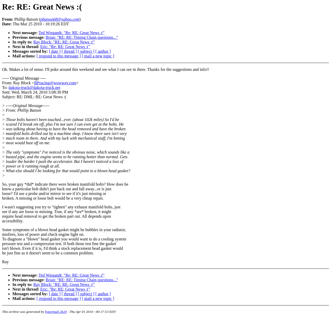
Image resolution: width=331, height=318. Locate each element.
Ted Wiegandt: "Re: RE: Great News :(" (71, 33)
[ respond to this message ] (58, 56)
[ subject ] (86, 51)
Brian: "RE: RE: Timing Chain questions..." (82, 37)
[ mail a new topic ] (98, 56)
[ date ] (55, 51)
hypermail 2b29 (56, 312)
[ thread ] (69, 51)
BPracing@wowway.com (55, 83)
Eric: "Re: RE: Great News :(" (65, 46)
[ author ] (103, 51)
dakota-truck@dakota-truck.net (34, 87)
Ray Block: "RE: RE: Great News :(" (64, 42)
